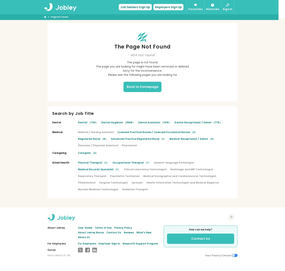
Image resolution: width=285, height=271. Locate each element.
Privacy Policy (123, 227)
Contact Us (113, 232)
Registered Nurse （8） (92, 139)
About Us (84, 237)
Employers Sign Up (171, 7)
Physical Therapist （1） (93, 162)
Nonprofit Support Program (140, 243)
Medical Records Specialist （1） (99, 169)
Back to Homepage (142, 87)
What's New (144, 232)
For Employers (87, 243)
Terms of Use (103, 227)
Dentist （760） (88, 122)
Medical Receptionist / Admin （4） (192, 139)
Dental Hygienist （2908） (118, 122)
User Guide (85, 227)
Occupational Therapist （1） (131, 162)
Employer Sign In (109, 243)
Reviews (129, 232)
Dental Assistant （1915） (154, 122)
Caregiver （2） (88, 153)
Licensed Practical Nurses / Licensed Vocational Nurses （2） (157, 132)
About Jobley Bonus (91, 232)
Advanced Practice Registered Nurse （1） (138, 139)
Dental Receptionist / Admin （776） (198, 122)
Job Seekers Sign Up (138, 7)
